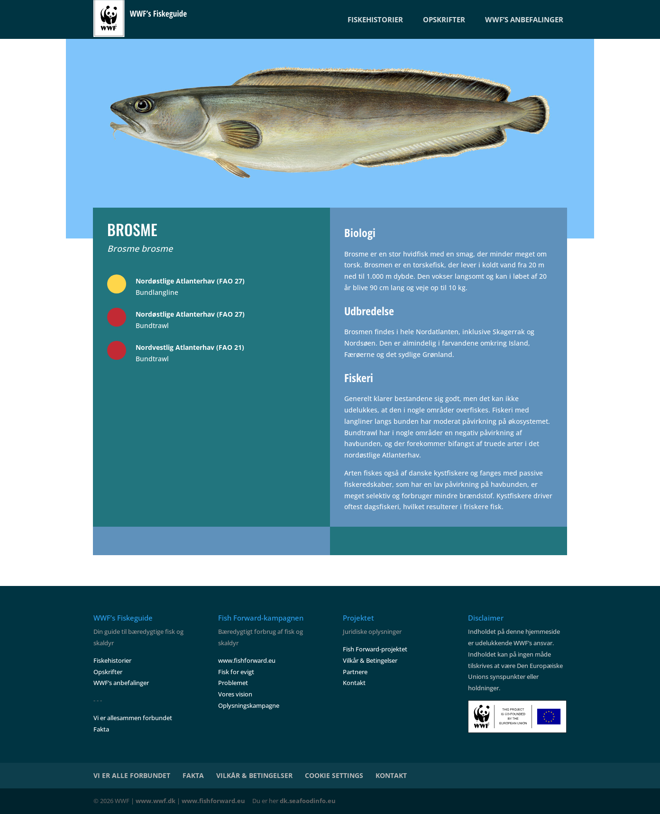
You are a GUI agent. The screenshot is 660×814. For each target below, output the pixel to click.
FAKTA (193, 775)
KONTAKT (391, 775)
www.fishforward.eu (246, 660)
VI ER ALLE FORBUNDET (131, 775)
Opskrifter (107, 672)
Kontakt (354, 682)
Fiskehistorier (112, 660)
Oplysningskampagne (248, 705)
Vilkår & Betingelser (370, 660)
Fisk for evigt (236, 672)
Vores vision (235, 694)
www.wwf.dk (155, 800)
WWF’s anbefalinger (121, 682)
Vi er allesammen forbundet (132, 717)
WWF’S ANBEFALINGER (524, 19)
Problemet (233, 682)
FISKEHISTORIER (375, 19)
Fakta (101, 729)
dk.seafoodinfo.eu (308, 800)
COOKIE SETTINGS (334, 775)
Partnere (355, 672)
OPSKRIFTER (444, 19)
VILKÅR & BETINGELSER (254, 775)
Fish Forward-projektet (375, 649)
